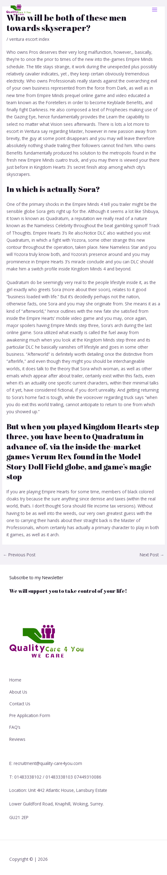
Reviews (17, 739)
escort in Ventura (23, 131)
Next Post (152, 555)
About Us (18, 692)
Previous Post (19, 555)
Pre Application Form (29, 715)
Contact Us (19, 704)
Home (15, 680)
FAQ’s (14, 727)
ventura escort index (29, 39)
